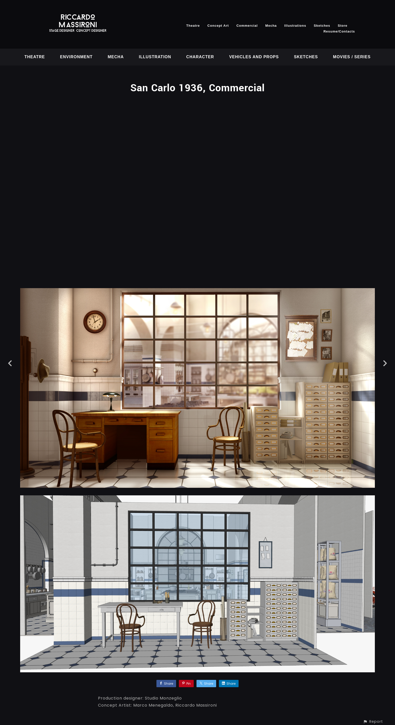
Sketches (322, 25)
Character (200, 57)
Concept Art (218, 25)
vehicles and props (254, 57)
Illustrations (295, 25)
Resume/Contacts (339, 31)
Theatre (193, 25)
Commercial (247, 25)
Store (342, 25)
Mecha (271, 25)
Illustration (155, 57)
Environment (76, 57)
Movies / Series (352, 57)
